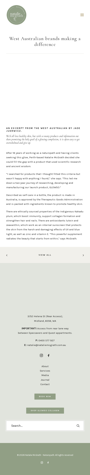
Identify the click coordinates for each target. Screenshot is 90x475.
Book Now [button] (45, 396)
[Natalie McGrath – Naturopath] (16, 15)
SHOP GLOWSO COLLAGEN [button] (45, 410)
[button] (82, 15)
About (45, 366)
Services (45, 370)
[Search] (45, 426)
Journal (45, 379)
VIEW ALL (45, 255)
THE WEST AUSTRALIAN (51, 128)
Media (45, 375)
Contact (45, 384)
